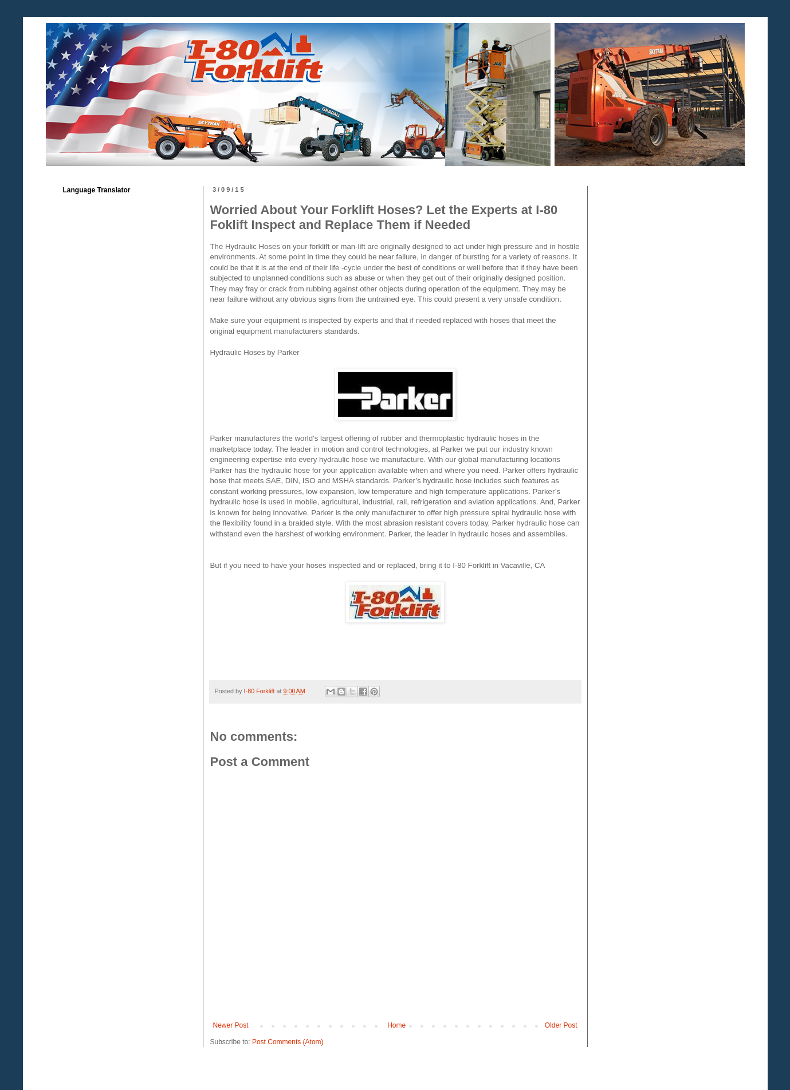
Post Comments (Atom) (288, 1042)
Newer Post (231, 1025)
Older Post (561, 1025)
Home (396, 1025)
